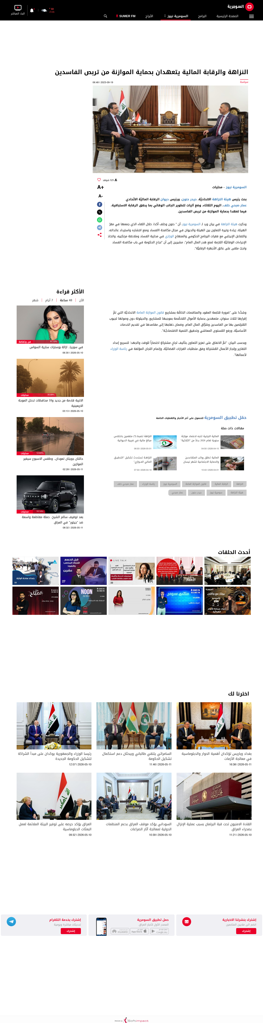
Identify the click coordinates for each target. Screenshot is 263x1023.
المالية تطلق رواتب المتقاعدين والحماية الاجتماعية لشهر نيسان (201, 460)
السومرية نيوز (175, 16)
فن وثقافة (25, 342)
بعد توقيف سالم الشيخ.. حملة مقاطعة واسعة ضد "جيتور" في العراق (52, 519)
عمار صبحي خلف (235, 205)
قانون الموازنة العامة (150, 312)
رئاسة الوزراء (118, 349)
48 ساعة (66, 300)
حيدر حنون (189, 199)
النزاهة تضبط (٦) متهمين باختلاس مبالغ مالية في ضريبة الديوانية (133, 438)
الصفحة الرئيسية (227, 16)
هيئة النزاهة (221, 199)
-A (100, 196)
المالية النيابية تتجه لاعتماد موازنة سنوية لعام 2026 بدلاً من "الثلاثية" (200, 438)
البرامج (202, 16)
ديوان (164, 199)
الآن (81, 300)
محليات (25, 395)
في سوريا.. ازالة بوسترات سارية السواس (56, 347)
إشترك (71, 931)
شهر (35, 300)
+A (100, 187)
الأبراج (149, 16)
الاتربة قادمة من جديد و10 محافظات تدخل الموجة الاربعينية (50, 403)
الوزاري (169, 236)
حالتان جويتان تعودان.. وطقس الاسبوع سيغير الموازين (53, 461)
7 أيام (49, 300)
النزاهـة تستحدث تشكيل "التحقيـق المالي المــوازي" (133, 460)
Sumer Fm (127, 16)
